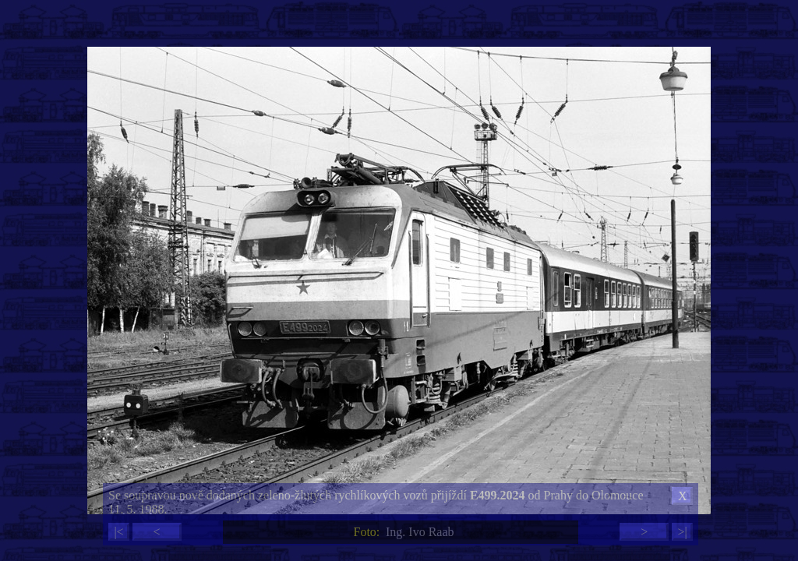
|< (118, 531)
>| (682, 531)
